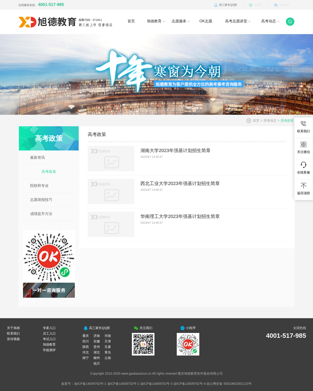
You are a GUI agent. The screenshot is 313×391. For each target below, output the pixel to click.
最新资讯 (37, 157)
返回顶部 (303, 188)
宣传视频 (13, 339)
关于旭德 (13, 328)
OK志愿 (205, 21)
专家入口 (49, 328)
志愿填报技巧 (41, 200)
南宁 (85, 358)
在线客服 (303, 168)
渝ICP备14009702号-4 (190, 383)
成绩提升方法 (41, 214)
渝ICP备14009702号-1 (90, 383)
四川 (85, 341)
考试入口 (49, 339)
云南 (107, 358)
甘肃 (107, 347)
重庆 (85, 336)
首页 (131, 21)
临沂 (96, 363)
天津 (107, 341)
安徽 (96, 341)
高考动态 (270, 21)
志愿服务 (181, 21)
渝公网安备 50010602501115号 (229, 383)
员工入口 (49, 333)
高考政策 (48, 171)
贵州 (96, 347)
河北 (85, 352)
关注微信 (303, 147)
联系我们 (303, 127)
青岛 (107, 352)
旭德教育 (156, 21)
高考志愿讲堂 (238, 21)
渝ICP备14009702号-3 (156, 383)
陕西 (85, 347)
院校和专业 (39, 186)
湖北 (96, 352)
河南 (107, 336)
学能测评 (49, 350)
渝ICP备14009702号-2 (123, 383)
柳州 (96, 358)
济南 (96, 336)
